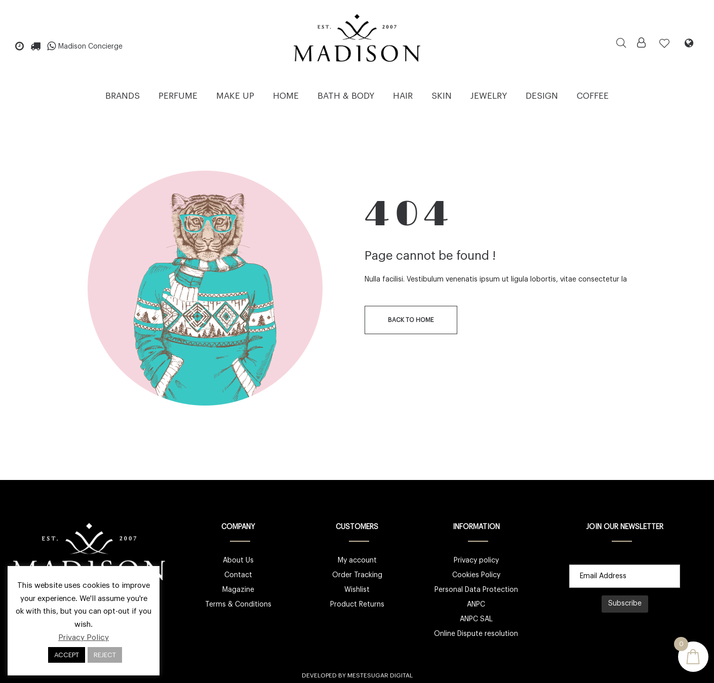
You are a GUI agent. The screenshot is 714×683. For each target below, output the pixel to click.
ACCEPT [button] (66, 655)
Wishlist (357, 589)
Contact (238, 575)
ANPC (476, 604)
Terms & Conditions (238, 604)
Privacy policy (476, 560)
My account (357, 560)
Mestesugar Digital (380, 675)
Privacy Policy (83, 637)
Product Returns (357, 604)
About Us (238, 560)
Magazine (238, 589)
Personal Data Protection (476, 589)
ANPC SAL (476, 619)
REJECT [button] (105, 655)
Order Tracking (357, 575)
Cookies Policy (476, 575)
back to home (411, 320)
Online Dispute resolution (476, 633)
